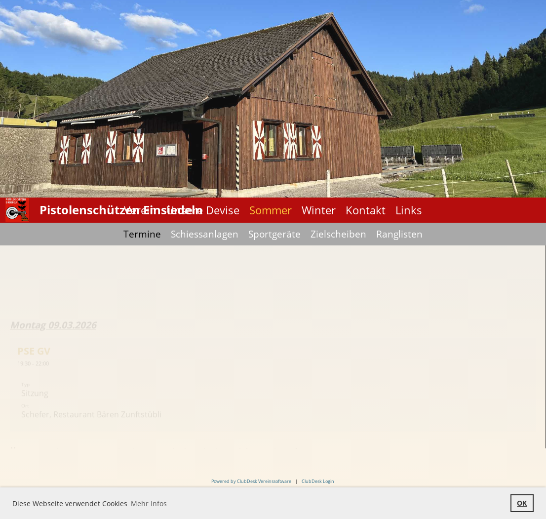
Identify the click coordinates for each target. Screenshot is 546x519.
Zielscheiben (338, 234)
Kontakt (366, 209)
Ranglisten (399, 234)
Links (408, 209)
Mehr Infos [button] (149, 503)
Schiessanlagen (204, 234)
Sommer (270, 209)
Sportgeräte (274, 234)
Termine (142, 234)
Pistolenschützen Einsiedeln (121, 209)
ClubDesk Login (318, 481)
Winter (319, 209)
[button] (273, 388)
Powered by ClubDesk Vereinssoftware (251, 481)
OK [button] (522, 503)
